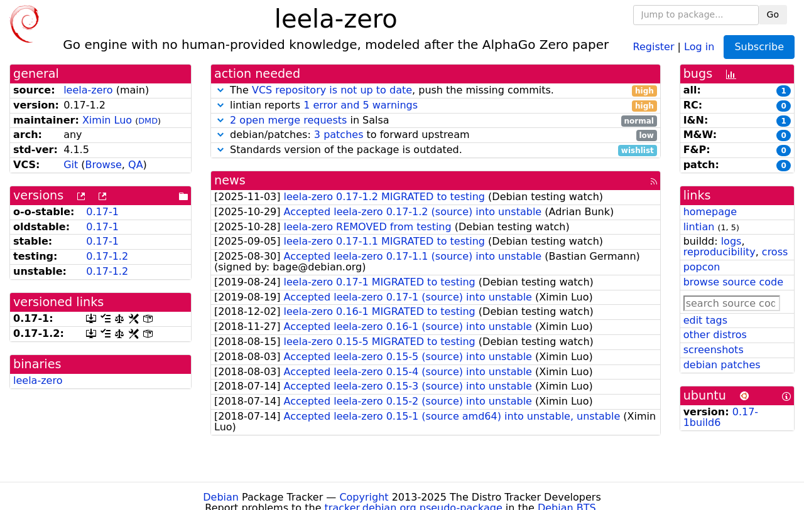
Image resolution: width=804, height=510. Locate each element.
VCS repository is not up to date (332, 90)
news (230, 180)
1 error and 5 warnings (360, 105)
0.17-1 (102, 212)
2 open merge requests (288, 120)
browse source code (733, 282)
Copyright (363, 497)
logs (731, 241)
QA (135, 165)
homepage (710, 212)
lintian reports (435, 105)
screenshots (713, 350)
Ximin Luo (107, 120)
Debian (221, 497)
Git (70, 165)
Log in (699, 46)
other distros (715, 335)
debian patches (722, 365)
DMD (148, 120)
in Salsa (435, 120)
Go (773, 14)
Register (654, 46)
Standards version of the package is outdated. (435, 150)
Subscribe (759, 47)
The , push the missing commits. (435, 90)
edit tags (705, 320)
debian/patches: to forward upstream (435, 135)
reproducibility (719, 252)
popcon (701, 267)
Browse (103, 165)
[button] (220, 90)
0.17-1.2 (107, 256)
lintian (699, 227)
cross (775, 252)
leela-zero (87, 90)
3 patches (339, 135)
